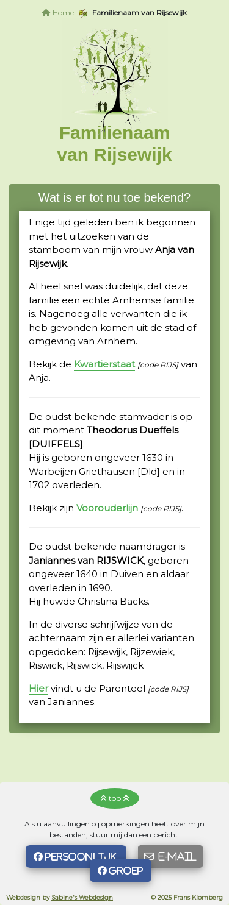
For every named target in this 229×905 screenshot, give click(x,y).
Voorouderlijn (107, 508)
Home (58, 12)
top (114, 798)
